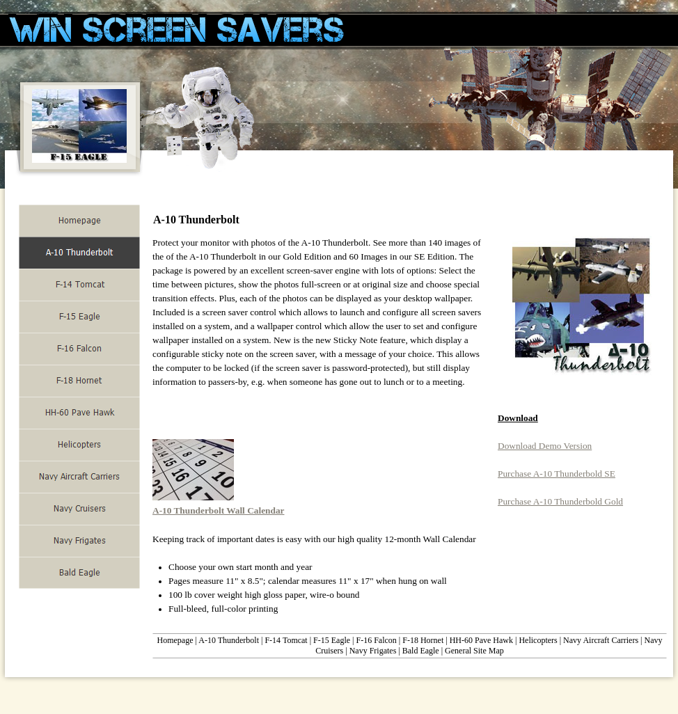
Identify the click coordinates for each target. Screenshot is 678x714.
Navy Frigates (373, 651)
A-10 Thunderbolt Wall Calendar (218, 510)
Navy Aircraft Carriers (600, 640)
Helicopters (538, 640)
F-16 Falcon (376, 640)
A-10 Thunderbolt (228, 640)
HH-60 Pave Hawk (481, 640)
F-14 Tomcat (286, 640)
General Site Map (474, 651)
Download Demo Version (545, 446)
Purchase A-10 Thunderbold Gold (560, 501)
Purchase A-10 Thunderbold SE (556, 473)
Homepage (175, 640)
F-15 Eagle (331, 640)
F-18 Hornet (422, 640)
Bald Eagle (420, 651)
